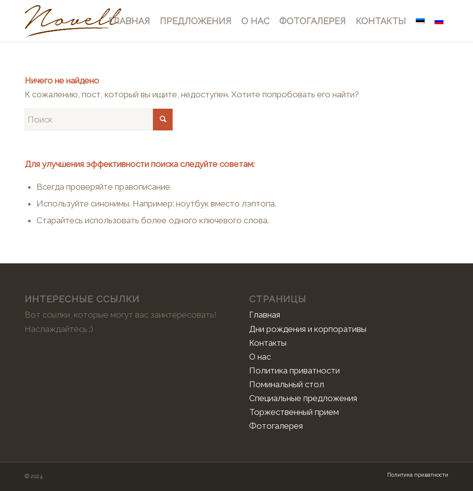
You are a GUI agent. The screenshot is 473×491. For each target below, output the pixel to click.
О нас (260, 357)
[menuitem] (129, 21)
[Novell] (73, 21)
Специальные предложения (303, 398)
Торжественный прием (294, 412)
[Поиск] (99, 119)
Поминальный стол (286, 384)
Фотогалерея (276, 426)
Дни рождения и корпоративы (307, 329)
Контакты (268, 343)
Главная (264, 315)
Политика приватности (294, 370)
